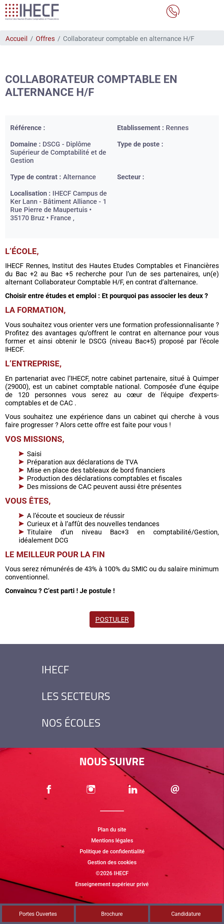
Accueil (16, 38)
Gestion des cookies (112, 862)
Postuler (112, 619)
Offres (45, 38)
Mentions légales (112, 840)
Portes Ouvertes (38, 914)
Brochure (112, 914)
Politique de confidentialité (112, 851)
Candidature (186, 914)
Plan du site (112, 829)
